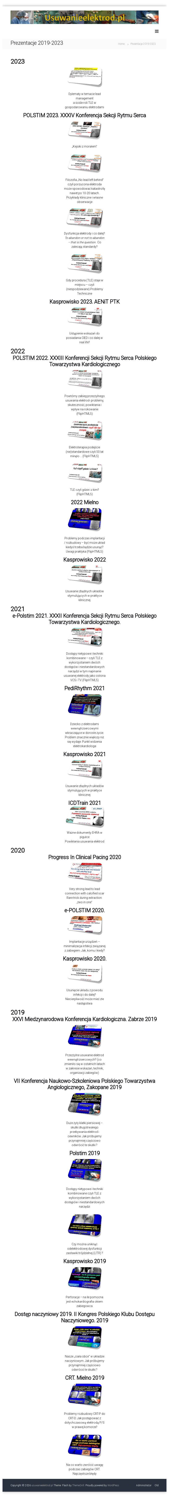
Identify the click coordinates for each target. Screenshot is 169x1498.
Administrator (143, 1485)
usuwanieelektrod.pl (42, 1485)
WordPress (113, 1485)
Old (157, 1485)
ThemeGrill (78, 1485)
